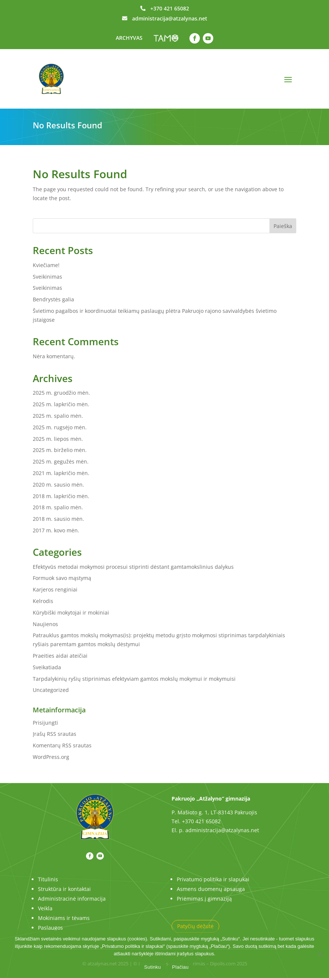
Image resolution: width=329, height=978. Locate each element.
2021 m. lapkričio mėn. (61, 473)
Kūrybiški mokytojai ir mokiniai (71, 612)
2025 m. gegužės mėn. (61, 461)
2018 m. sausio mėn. (58, 518)
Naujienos (45, 624)
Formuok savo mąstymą (62, 577)
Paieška (283, 226)
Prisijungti (45, 722)
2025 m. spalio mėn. (58, 415)
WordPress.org (51, 756)
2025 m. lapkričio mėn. (61, 404)
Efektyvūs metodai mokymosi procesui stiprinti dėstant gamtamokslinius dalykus (133, 566)
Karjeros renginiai (55, 589)
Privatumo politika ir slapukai (213, 879)
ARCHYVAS (129, 37)
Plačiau (180, 967)
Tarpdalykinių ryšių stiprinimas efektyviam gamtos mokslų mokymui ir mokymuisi (134, 678)
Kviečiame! (46, 265)
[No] (319, 954)
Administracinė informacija (72, 898)
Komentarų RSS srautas (62, 745)
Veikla (45, 908)
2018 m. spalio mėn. (58, 507)
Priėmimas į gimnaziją (204, 898)
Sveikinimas (47, 276)
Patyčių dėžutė (195, 926)
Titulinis (48, 879)
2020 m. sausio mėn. (58, 484)
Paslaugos (50, 927)
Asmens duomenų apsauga (211, 888)
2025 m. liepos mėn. (58, 438)
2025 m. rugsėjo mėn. (60, 427)
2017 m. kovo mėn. (56, 530)
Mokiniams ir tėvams (64, 917)
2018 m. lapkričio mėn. (61, 496)
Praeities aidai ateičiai (60, 655)
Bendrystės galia (53, 299)
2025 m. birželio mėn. (60, 449)
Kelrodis (43, 601)
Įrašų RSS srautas (54, 733)
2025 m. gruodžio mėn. (61, 392)
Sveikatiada (47, 667)
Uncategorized (51, 689)
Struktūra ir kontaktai (64, 888)
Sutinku (152, 967)
